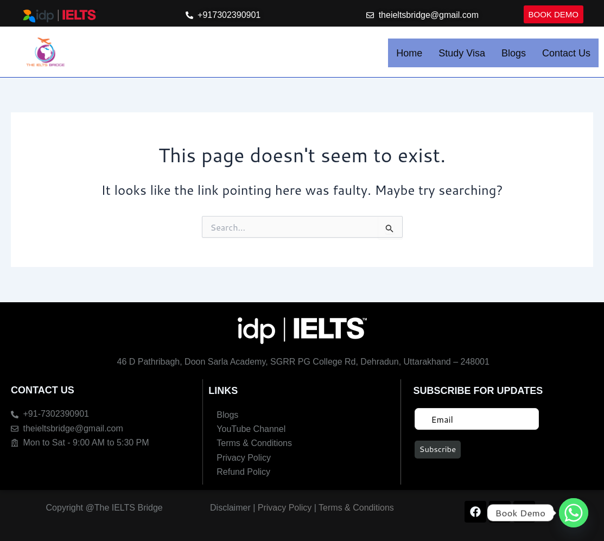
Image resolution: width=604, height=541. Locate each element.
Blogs (513, 55)
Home (409, 55)
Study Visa (461, 55)
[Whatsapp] (573, 512)
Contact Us (566, 55)
